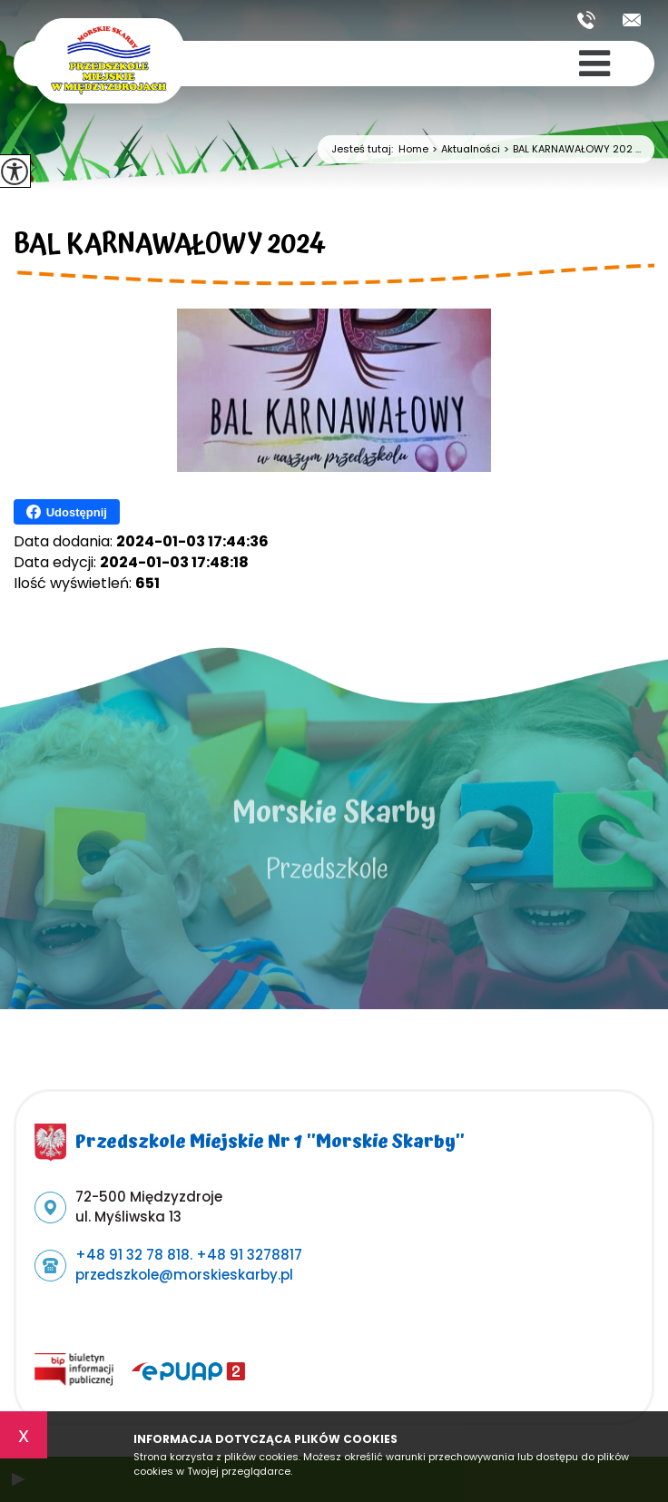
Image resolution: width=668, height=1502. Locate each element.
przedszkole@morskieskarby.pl (632, 20)
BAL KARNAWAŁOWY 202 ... (570, 149)
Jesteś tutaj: (364, 149)
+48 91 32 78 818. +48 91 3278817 (586, 20)
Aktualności (464, 149)
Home (413, 149)
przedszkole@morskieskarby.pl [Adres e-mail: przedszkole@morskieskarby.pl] (184, 1274)
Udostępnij (66, 512)
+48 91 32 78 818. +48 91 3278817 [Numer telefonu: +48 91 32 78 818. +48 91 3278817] (188, 1254)
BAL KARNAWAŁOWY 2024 (170, 247)
